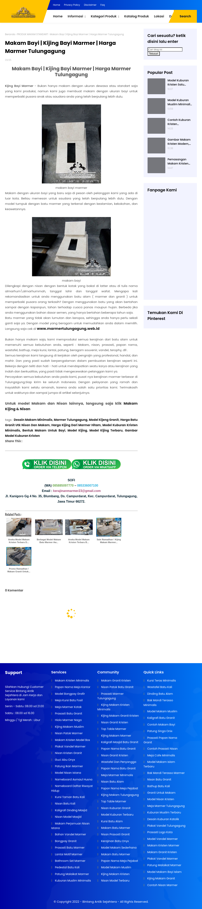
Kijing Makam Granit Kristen (119, 716)
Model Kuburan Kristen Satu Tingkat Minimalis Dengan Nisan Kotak (180, 82)
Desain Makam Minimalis (33, 420)
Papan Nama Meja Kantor (72, 687)
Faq (102, 5)
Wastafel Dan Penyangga (118, 762)
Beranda (10, 34)
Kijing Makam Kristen (115, 874)
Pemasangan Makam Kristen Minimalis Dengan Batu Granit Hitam (180, 161)
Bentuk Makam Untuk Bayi (43, 430)
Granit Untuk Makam (161, 793)
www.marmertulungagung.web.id (68, 328)
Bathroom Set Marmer (69, 861)
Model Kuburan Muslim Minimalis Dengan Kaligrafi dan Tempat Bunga (180, 102)
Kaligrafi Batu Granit (161, 718)
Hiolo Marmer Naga (68, 720)
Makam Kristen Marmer (163, 845)
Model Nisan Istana (67, 773)
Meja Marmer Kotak (68, 707)
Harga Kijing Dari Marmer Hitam (76, 425)
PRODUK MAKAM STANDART (32, 34)
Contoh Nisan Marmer (162, 885)
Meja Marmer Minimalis (116, 775)
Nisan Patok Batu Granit (117, 687)
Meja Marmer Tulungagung (166, 806)
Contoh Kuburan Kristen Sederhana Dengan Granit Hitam (179, 122)
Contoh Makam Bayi (161, 725)
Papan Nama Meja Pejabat (119, 788)
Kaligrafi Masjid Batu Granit (119, 742)
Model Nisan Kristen (160, 799)
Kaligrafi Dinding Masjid (70, 810)
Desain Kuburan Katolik (163, 819)
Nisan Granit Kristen (114, 722)
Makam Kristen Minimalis (71, 680)
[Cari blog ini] (165, 49)
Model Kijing (77, 430)
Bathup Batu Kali (158, 786)
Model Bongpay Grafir (69, 694)
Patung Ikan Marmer (68, 766)
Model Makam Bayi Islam (164, 872)
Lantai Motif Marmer (68, 854)
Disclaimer (90, 5)
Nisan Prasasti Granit (115, 834)
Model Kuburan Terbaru (117, 815)
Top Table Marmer (113, 729)
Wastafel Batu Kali (159, 687)
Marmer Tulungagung (70, 420)
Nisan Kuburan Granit (115, 808)
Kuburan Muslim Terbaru (164, 812)
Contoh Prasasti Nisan (162, 749)
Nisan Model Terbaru (114, 881)
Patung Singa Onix (159, 731)
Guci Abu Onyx (64, 760)
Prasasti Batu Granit (68, 713)
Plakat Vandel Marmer (70, 746)
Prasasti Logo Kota (160, 832)
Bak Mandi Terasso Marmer (166, 773)
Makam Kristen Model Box (72, 740)
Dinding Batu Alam (160, 694)
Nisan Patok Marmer (68, 733)
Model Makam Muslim (115, 867)
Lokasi (159, 16)
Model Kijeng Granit (104, 420)
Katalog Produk (136, 16)
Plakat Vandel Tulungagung (166, 826)
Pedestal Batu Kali (66, 867)
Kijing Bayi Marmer (19, 86)
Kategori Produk (103, 16)
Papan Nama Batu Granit (118, 749)
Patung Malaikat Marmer (71, 874)
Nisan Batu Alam (112, 782)
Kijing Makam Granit (161, 878)
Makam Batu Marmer (115, 828)
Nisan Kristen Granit (68, 753)
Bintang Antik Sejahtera (99, 902)
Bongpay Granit (65, 841)
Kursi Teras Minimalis (161, 680)
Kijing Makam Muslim (69, 727)
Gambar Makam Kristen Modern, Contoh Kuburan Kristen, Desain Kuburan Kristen (179, 142)
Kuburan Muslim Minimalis (72, 881)
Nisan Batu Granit (159, 779)
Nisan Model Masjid (67, 817)
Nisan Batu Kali (64, 804)
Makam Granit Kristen (115, 680)
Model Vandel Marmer (162, 839)
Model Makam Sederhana (118, 848)
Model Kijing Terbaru (106, 430)
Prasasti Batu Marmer (69, 848)
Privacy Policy (72, 5)
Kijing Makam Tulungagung (119, 795)
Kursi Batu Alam (111, 821)
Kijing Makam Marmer (115, 736)
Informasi (75, 16)
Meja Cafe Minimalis (161, 755)
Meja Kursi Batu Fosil (68, 700)
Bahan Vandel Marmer (70, 834)
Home (56, 5)
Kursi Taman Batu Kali (69, 797)
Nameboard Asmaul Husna (73, 779)
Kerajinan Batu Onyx (114, 841)
